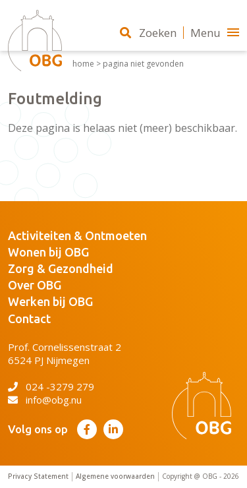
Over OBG (34, 284)
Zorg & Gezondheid (60, 268)
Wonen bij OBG (48, 252)
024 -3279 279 (51, 386)
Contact (29, 318)
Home (83, 64)
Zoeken (148, 32)
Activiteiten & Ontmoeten (77, 235)
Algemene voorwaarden (115, 476)
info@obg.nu (45, 399)
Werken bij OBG (50, 301)
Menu (214, 32)
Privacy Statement (38, 476)
